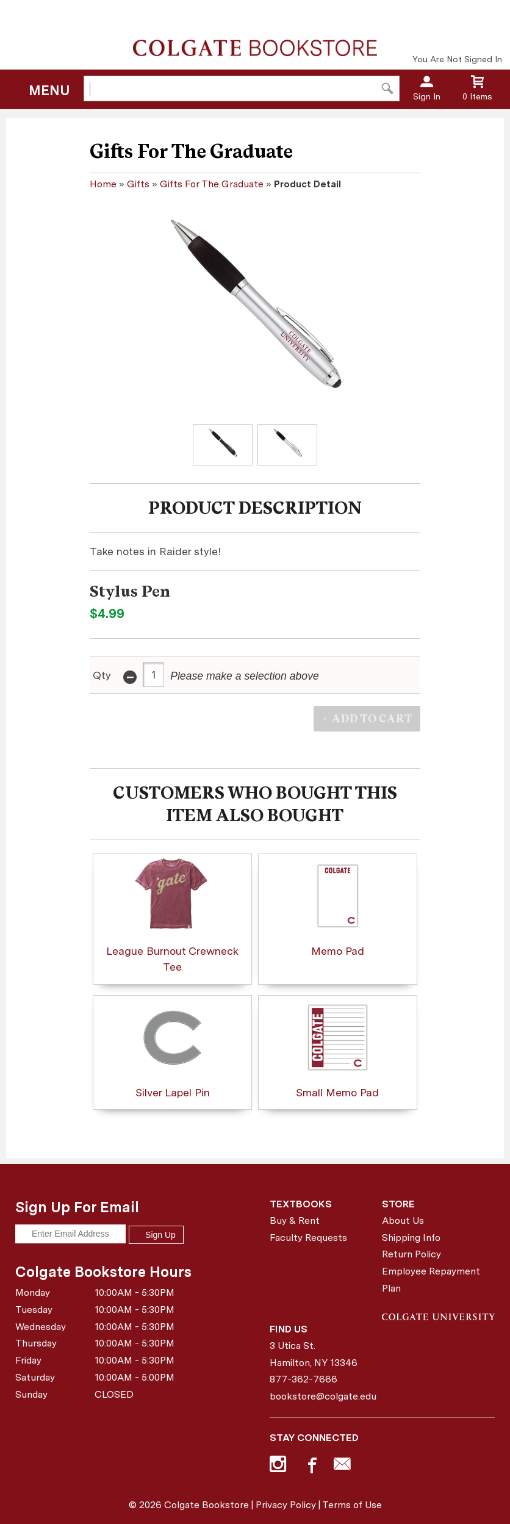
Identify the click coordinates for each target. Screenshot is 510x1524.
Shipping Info (411, 1237)
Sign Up (156, 1235)
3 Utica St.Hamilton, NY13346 (313, 1354)
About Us (403, 1220)
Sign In (426, 96)
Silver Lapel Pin (172, 1049)
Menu (49, 90)
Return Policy (411, 1254)
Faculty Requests (308, 1237)
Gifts (138, 184)
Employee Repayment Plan (431, 1279)
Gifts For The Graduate (212, 184)
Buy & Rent (295, 1220)
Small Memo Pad (337, 1049)
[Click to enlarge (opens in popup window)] (222, 444)
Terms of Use (352, 1505)
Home (103, 184)
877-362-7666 (303, 1379)
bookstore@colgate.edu (321, 1396)
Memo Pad (338, 907)
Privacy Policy (286, 1505)
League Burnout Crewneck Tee (172, 915)
